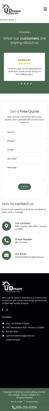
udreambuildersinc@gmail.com (29, 257)
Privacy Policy (32, 401)
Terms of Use (16, 401)
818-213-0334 (21, 242)
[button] (18, 83)
